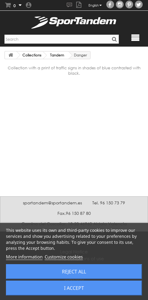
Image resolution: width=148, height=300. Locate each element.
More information (24, 257)
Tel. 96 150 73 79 (108, 202)
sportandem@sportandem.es (52, 202)
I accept (74, 288)
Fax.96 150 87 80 (74, 213)
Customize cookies (64, 257)
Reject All (74, 271)
